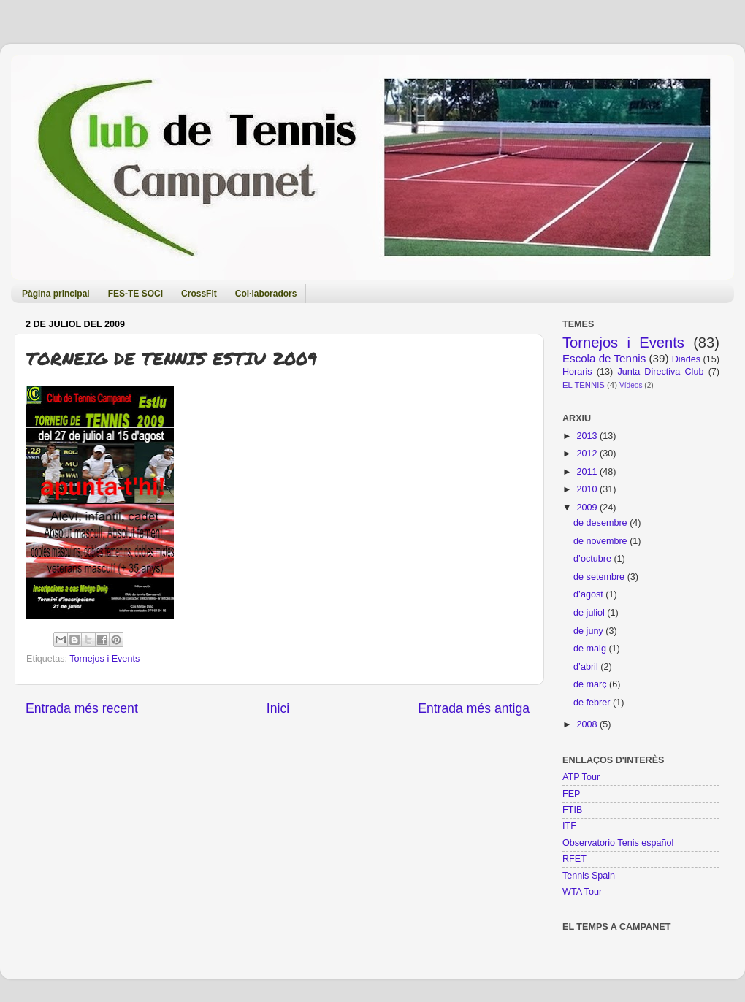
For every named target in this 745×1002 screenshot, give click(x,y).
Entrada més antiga (474, 708)
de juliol (590, 613)
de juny (589, 631)
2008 (588, 724)
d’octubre (593, 559)
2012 (588, 453)
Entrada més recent (82, 708)
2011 (588, 472)
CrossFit (199, 293)
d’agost (589, 594)
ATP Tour (581, 777)
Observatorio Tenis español (617, 843)
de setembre (600, 577)
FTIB (572, 810)
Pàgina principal (56, 293)
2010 (588, 489)
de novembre (601, 541)
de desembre (601, 523)
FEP (571, 794)
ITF (569, 826)
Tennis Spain (588, 876)
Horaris (577, 372)
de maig (590, 648)
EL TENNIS (583, 384)
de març (591, 684)
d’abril (586, 667)
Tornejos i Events (104, 659)
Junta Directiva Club (660, 372)
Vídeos (630, 385)
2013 (588, 436)
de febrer (593, 702)
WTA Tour (582, 892)
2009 (588, 507)
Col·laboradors (266, 293)
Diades (686, 359)
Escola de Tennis (604, 358)
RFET (574, 859)
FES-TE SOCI (135, 293)
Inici (278, 708)
